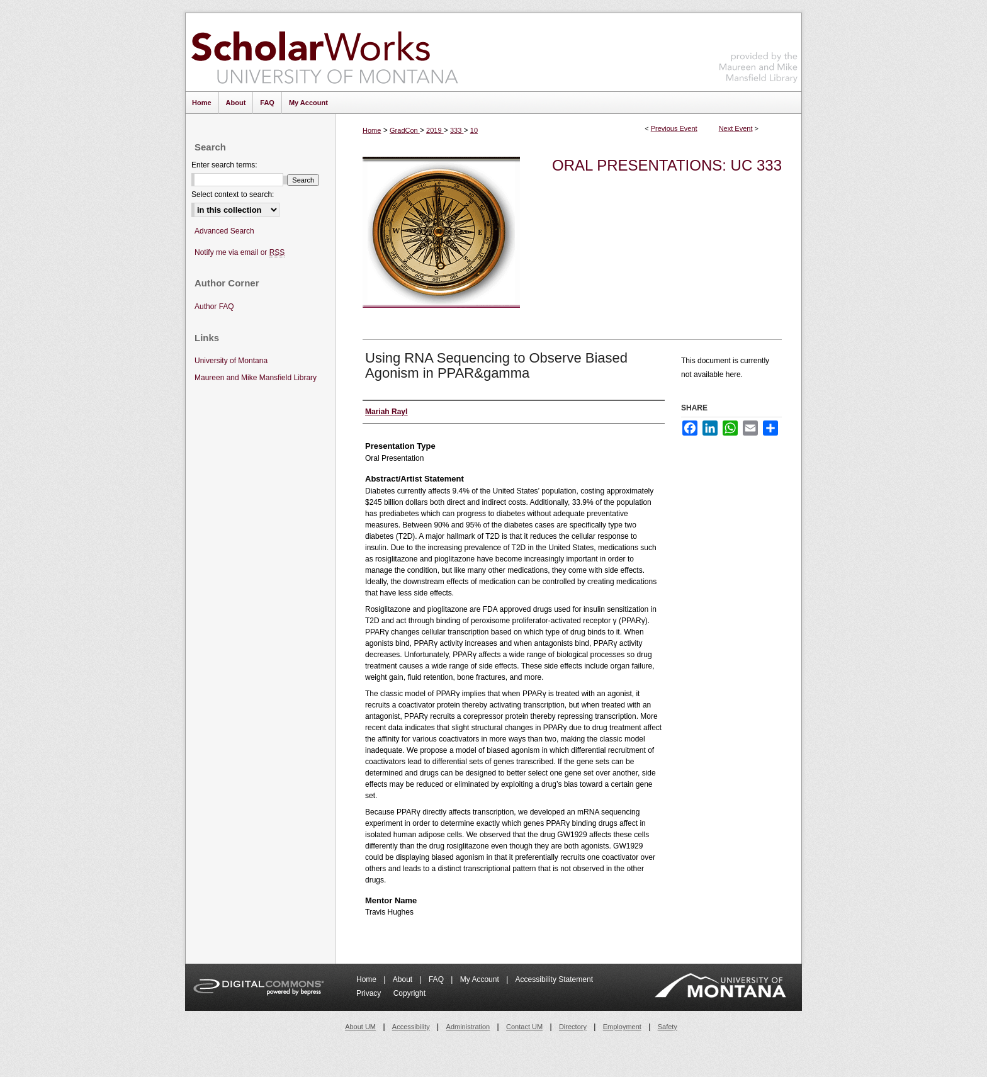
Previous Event (674, 128)
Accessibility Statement (554, 979)
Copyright (409, 993)
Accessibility (411, 1026)
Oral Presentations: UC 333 (667, 165)
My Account (480, 979)
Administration (468, 1026)
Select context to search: (232, 194)
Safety (667, 1026)
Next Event (736, 128)
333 (456, 130)
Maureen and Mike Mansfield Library (758, 50)
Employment (622, 1026)
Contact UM (524, 1026)
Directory (573, 1026)
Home (372, 130)
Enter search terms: (224, 165)
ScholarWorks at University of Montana (324, 52)
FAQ (437, 979)
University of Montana (231, 360)
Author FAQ (214, 306)
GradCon (405, 130)
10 (474, 130)
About (404, 979)
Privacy (369, 993)
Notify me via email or (240, 252)
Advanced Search (224, 231)
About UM (360, 1026)
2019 (435, 130)
